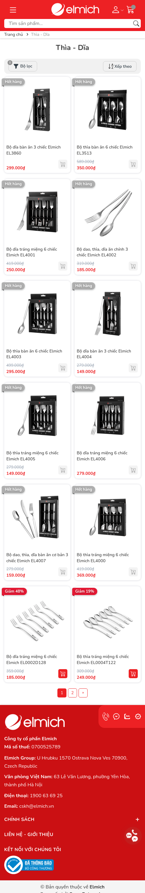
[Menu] (13, 9)
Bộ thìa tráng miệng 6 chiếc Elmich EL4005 (32, 456)
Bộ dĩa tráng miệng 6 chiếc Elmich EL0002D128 (31, 660)
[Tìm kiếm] (136, 23)
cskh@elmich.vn (36, 806)
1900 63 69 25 (46, 795)
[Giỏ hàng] (130, 9)
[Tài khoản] (117, 9)
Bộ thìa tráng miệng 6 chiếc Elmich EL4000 (103, 558)
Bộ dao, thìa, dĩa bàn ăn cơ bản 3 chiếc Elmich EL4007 (37, 558)
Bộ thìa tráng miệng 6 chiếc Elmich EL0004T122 (103, 660)
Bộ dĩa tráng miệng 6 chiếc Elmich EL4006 (102, 456)
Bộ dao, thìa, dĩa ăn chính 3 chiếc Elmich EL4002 (102, 252)
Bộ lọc (20, 65)
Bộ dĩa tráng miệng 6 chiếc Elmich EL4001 (31, 252)
